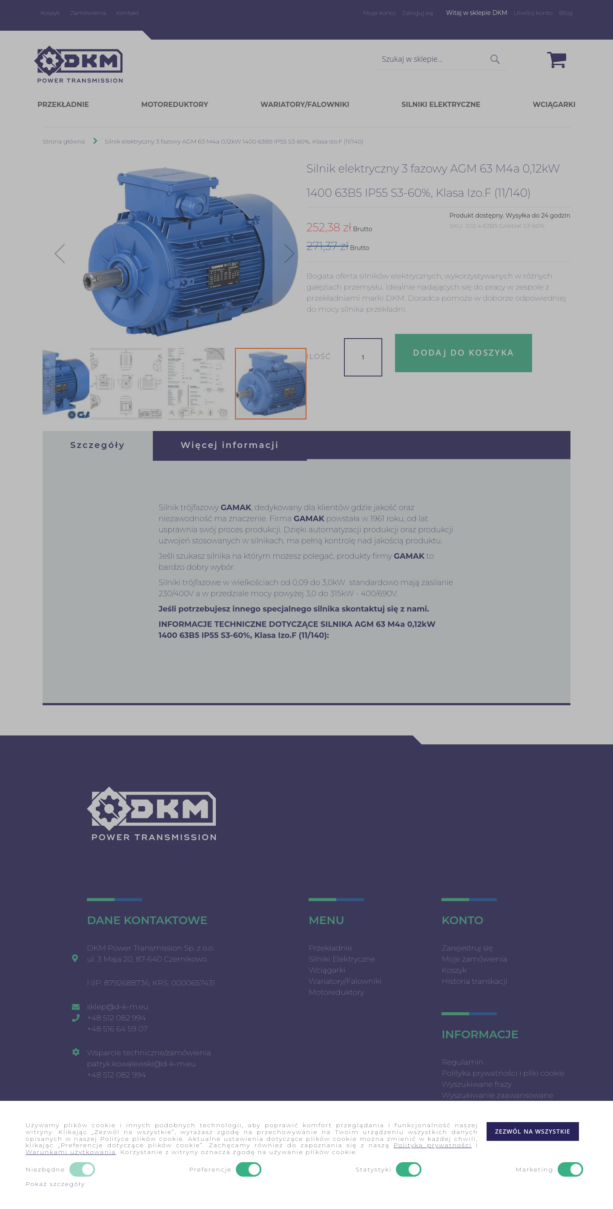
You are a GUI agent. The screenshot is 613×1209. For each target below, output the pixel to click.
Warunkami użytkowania (71, 1152)
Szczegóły (97, 445)
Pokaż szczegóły (55, 1184)
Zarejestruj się (467, 948)
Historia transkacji (474, 981)
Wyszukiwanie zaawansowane (497, 1095)
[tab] (98, 445)
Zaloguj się (417, 13)
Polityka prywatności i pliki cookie (502, 1073)
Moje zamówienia (474, 959)
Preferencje (210, 1169)
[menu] (306, 105)
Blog (566, 13)
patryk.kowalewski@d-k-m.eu (141, 1063)
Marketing (534, 1169)
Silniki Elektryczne (342, 959)
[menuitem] (76, 105)
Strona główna (64, 142)
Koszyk (50, 13)
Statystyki (374, 1169)
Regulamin (462, 1062)
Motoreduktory (336, 992)
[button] (60, 253)
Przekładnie (330, 948)
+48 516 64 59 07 (117, 1029)
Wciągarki (327, 970)
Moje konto (379, 13)
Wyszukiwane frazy (476, 1084)
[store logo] (78, 64)
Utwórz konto (533, 13)
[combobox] (441, 59)
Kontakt (127, 13)
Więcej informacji (229, 445)
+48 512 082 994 (116, 1017)
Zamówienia (88, 13)
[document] (306, 1155)
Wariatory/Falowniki (345, 981)
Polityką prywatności (432, 1145)
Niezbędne (45, 1169)
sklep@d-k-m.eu (117, 1006)
